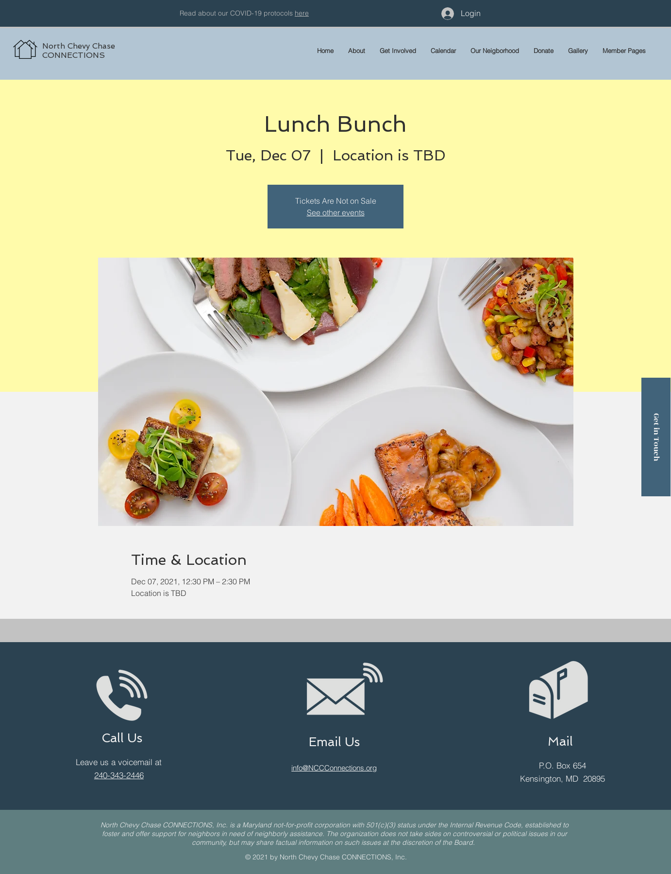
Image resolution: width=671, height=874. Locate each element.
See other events (336, 212)
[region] (119, 39)
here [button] (302, 13)
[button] (624, 50)
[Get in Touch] (656, 437)
